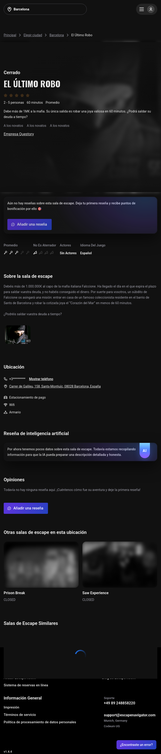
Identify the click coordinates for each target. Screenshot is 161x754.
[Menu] (146, 9)
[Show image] (18, 335)
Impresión (11, 707)
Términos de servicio (20, 715)
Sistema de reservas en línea (26, 685)
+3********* (17, 379)
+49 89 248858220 (119, 703)
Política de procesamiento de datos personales (40, 722)
